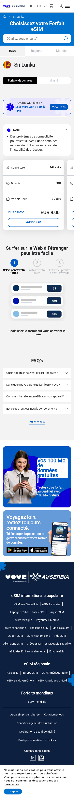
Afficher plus (37, 422)
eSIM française (51, 604)
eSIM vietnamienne (38, 635)
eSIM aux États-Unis (26, 604)
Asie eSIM (13, 672)
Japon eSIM (15, 635)
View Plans (59, 107)
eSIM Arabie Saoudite (58, 643)
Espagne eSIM (19, 612)
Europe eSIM (30, 672)
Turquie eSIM (56, 612)
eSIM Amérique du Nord (52, 680)
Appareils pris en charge (24, 714)
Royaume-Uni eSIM (47, 620)
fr (30, 6)
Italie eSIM (38, 612)
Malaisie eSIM (60, 627)
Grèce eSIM (34, 643)
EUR (39, 6)
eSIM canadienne (15, 627)
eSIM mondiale (37, 701)
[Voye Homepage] (14, 6)
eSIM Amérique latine (54, 672)
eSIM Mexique (23, 620)
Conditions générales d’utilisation (37, 723)
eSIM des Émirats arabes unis (27, 651)
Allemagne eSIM (13, 643)
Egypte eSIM (57, 651)
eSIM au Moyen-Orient (20, 680)
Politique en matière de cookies (37, 740)
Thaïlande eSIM (39, 627)
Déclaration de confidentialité (37, 731)
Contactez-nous (54, 714)
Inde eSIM (60, 635)
